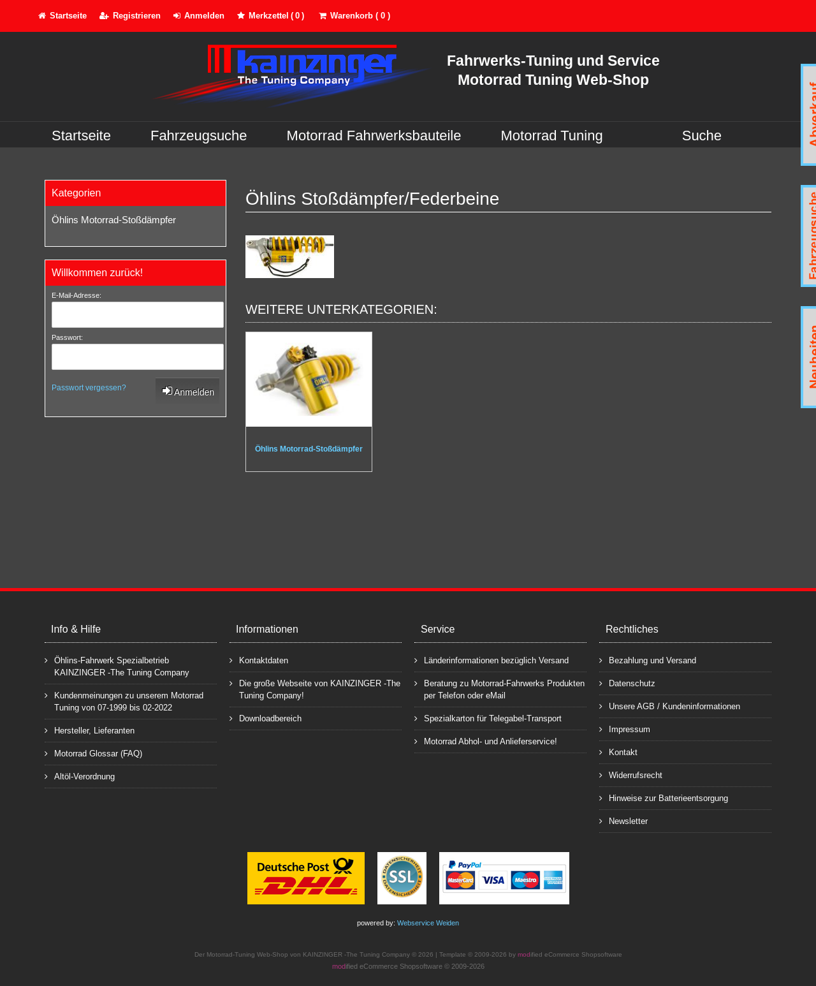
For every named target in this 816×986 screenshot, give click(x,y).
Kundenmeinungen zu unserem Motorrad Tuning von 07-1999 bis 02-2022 (124, 700)
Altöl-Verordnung (80, 775)
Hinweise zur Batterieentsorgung (663, 797)
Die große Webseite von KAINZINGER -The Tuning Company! (314, 688)
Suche (702, 135)
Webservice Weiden (428, 923)
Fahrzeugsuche (198, 135)
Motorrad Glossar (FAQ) (93, 752)
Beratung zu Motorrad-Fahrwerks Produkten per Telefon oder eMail (499, 688)
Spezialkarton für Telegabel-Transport (488, 717)
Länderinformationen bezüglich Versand (491, 659)
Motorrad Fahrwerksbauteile (374, 135)
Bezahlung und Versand (647, 659)
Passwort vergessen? (89, 387)
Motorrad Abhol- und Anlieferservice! (485, 740)
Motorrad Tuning (552, 135)
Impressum (624, 728)
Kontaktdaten (258, 659)
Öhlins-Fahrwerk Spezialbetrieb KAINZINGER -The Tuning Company (117, 665)
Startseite (81, 135)
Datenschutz (627, 682)
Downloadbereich (265, 717)
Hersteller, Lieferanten (90, 730)
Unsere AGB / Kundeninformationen (669, 705)
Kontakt (618, 751)
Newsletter (623, 820)
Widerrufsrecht (630, 774)
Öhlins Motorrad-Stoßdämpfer (114, 219)
